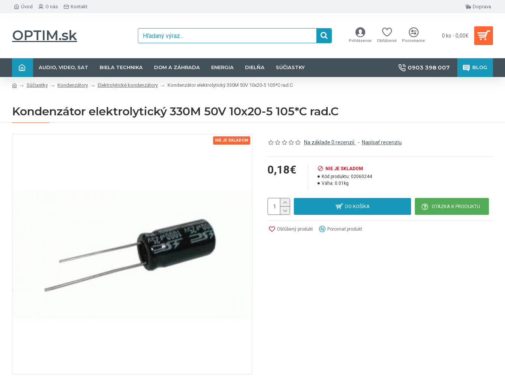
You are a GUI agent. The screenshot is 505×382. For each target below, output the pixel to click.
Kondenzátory (72, 85)
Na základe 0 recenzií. (329, 142)
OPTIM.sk (44, 35)
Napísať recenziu (382, 142)
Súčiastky (37, 85)
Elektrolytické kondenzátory (128, 85)
